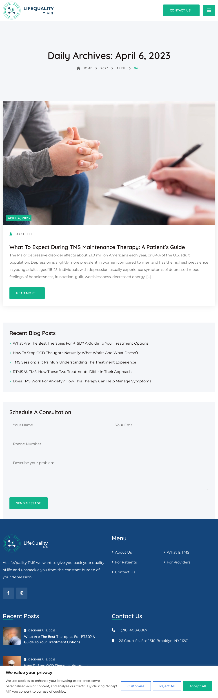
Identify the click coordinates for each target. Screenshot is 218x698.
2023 (104, 68)
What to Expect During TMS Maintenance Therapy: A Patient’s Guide (97, 247)
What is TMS (178, 552)
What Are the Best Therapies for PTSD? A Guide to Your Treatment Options (81, 343)
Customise (136, 686)
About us (123, 552)
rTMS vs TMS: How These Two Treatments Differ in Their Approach (72, 372)
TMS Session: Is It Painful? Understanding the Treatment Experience (74, 362)
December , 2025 (40, 630)
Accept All (197, 686)
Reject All (167, 686)
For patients (126, 562)
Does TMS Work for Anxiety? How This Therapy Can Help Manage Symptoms (82, 381)
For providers (178, 562)
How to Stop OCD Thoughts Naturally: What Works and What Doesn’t (75, 353)
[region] (109, 682)
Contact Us (125, 572)
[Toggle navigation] (209, 10)
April (121, 68)
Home (84, 68)
